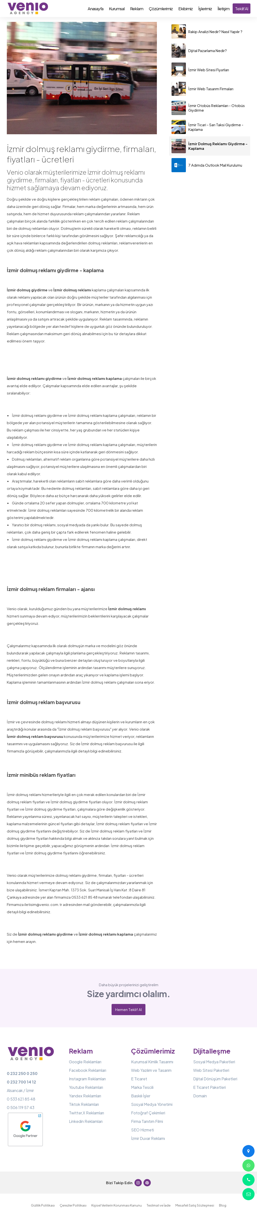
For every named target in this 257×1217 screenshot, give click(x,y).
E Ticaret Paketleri (209, 1087)
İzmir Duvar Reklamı (148, 1138)
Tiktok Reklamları (84, 1104)
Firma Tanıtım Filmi (147, 1121)
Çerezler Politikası (73, 1205)
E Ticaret (139, 1078)
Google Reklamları (85, 1061)
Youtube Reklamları (86, 1087)
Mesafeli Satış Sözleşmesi (194, 1205)
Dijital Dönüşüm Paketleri (215, 1078)
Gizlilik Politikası (43, 1205)
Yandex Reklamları (85, 1095)
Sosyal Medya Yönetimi (151, 1104)
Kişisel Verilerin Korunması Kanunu (116, 1205)
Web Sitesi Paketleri (211, 1070)
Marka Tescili (142, 1087)
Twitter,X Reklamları (86, 1112)
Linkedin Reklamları (86, 1121)
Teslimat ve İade (159, 1205)
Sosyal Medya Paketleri (214, 1061)
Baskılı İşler (140, 1095)
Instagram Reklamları (87, 1078)
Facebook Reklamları (87, 1070)
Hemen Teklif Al (128, 1009)
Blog (222, 1205)
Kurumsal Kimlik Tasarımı (152, 1061)
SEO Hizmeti (142, 1129)
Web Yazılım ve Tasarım (151, 1070)
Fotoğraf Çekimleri (148, 1112)
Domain (200, 1095)
